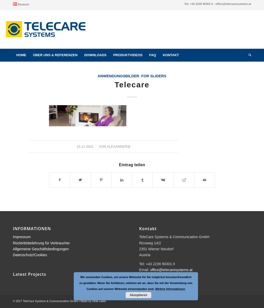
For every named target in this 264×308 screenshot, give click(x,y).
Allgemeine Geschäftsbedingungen (41, 249)
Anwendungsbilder (118, 76)
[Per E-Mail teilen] (204, 180)
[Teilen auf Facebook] (59, 180)
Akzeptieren (138, 295)
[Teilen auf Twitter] (80, 180)
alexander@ (118, 146)
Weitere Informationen (170, 288)
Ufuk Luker (99, 301)
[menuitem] (21, 4)
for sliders (153, 76)
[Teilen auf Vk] (163, 180)
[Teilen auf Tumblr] (142, 180)
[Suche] (248, 55)
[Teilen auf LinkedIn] (122, 180)
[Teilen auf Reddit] (184, 180)
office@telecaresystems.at (171, 270)
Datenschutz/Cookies (30, 255)
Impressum (22, 237)
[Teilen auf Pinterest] (101, 180)
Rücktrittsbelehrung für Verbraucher (41, 243)
